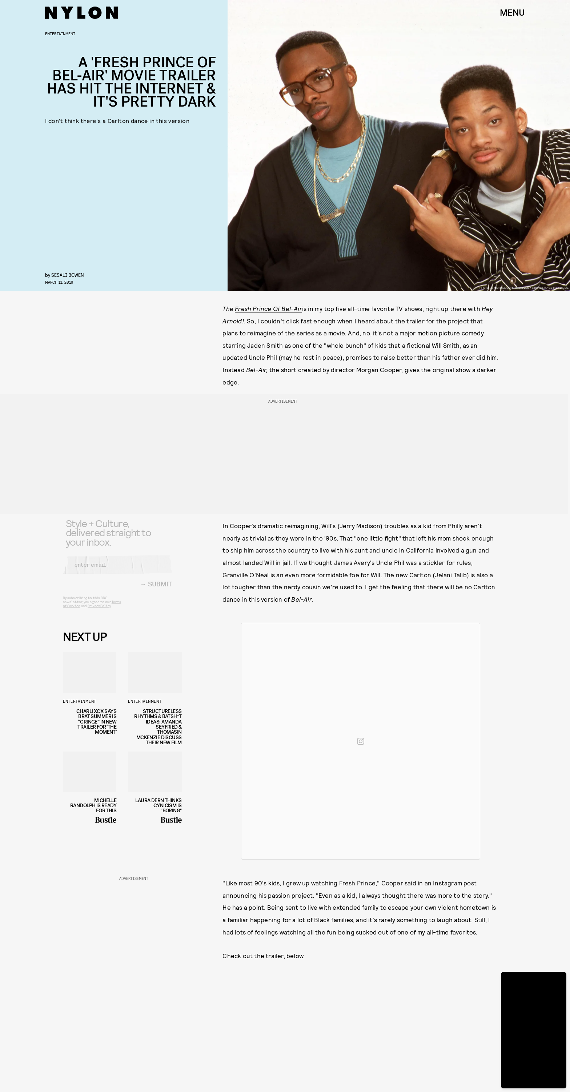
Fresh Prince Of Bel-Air (268, 308)
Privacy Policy (99, 611)
